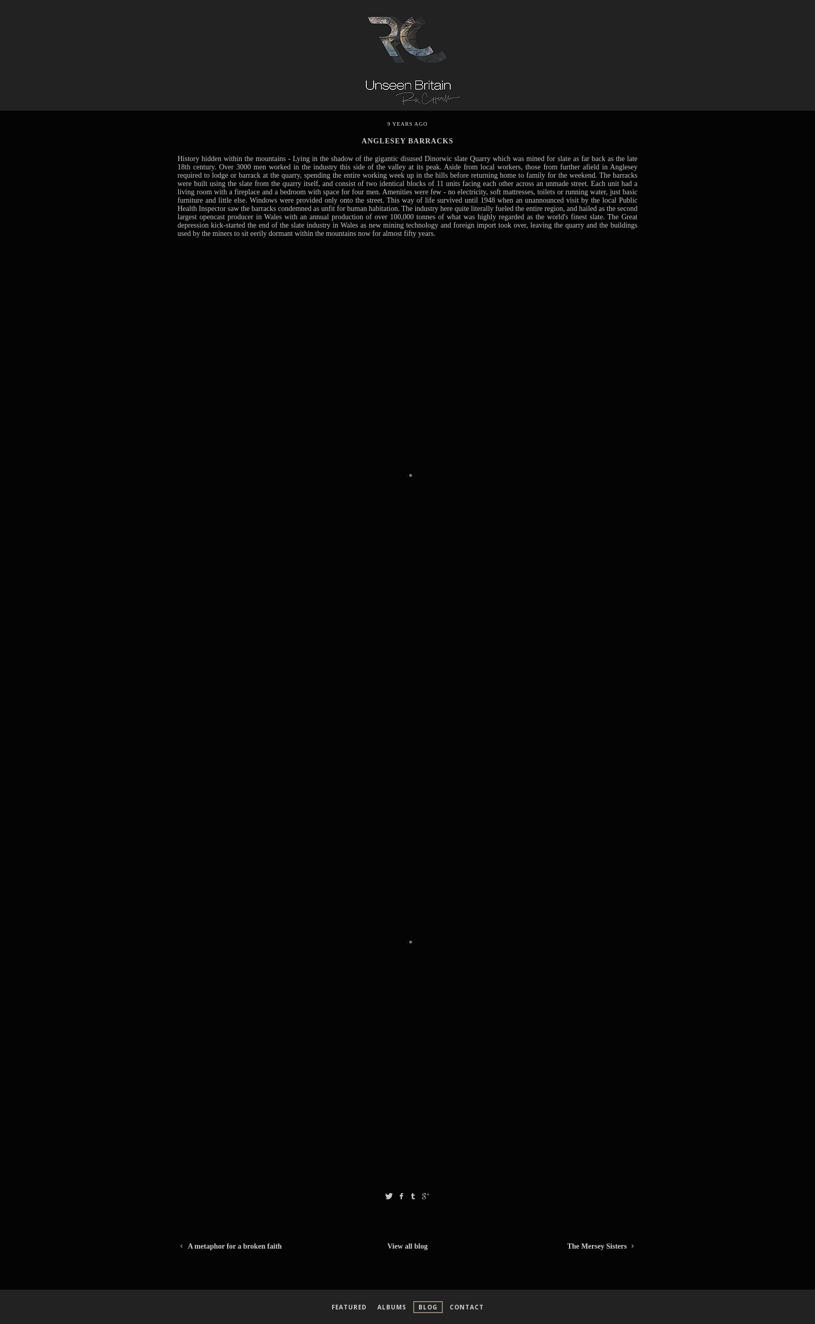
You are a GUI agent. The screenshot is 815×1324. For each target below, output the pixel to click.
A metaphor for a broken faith (230, 1246)
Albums (391, 1307)
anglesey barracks (407, 141)
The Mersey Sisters (602, 1246)
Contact (467, 1307)
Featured (349, 1307)
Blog (428, 1307)
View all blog (407, 1246)
